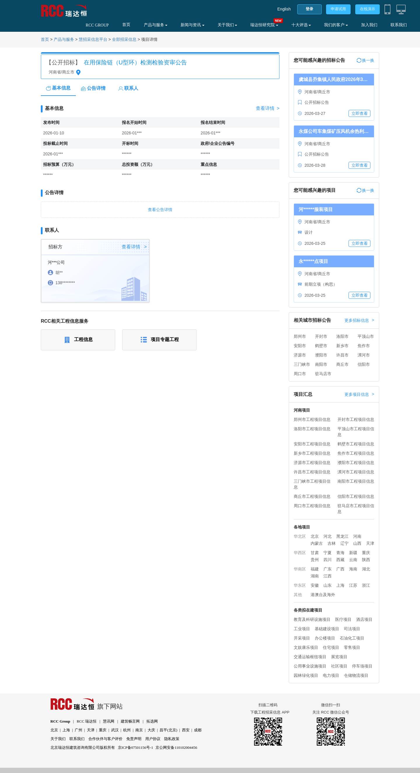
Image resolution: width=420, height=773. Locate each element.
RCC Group (60, 721)
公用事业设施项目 (310, 666)
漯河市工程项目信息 (355, 472)
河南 (357, 536)
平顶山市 (366, 336)
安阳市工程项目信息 (312, 444)
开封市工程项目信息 (355, 419)
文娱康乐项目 (306, 647)
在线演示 (367, 9)
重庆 (366, 552)
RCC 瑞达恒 (87, 721)
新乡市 (342, 345)
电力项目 (331, 675)
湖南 (315, 576)
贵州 (315, 559)
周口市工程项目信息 (312, 505)
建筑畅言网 (130, 721)
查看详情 (267, 108)
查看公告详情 (160, 209)
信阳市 (364, 364)
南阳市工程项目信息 (355, 481)
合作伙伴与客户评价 (105, 739)
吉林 (332, 543)
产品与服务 (156, 25)
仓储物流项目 (356, 675)
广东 (327, 569)
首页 (126, 24)
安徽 (315, 585)
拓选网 (152, 721)
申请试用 (338, 9)
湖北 (366, 569)
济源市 (300, 355)
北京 (315, 536)
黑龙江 (342, 536)
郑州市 (300, 336)
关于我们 (227, 25)
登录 (309, 9)
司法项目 (352, 628)
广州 (78, 730)
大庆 (151, 730)
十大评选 (301, 25)
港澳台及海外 (323, 594)
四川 (327, 559)
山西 (357, 543)
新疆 (353, 552)
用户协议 (152, 739)
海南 (353, 569)
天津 (370, 543)
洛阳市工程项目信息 (312, 428)
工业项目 (302, 628)
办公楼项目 (325, 638)
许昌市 (342, 355)
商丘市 (342, 364)
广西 (340, 569)
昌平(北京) (168, 730)
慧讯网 (108, 721)
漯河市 (364, 355)
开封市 (321, 336)
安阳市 (300, 345)
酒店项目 (364, 619)
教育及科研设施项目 (312, 619)
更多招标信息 (359, 320)
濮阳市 (321, 355)
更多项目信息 (359, 394)
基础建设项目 (327, 628)
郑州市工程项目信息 (312, 419)
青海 (340, 552)
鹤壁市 (321, 345)
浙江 (366, 585)
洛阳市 (342, 336)
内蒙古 (317, 543)
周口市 (300, 373)
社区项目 (339, 666)
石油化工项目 (352, 638)
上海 (340, 585)
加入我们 (369, 25)
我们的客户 (336, 25)
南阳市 (321, 364)
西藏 (340, 559)
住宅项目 (331, 647)
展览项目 (339, 656)
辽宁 (344, 543)
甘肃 (315, 552)
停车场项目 (362, 666)
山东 (327, 585)
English (284, 9)
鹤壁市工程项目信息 (355, 444)
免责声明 (133, 739)
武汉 (115, 730)
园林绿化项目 (306, 675)
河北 (327, 536)
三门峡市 (302, 364)
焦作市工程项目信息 (355, 453)
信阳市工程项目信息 (355, 496)
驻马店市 (323, 373)
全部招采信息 (124, 39)
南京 (139, 730)
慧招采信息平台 (93, 39)
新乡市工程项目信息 (312, 453)
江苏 (353, 585)
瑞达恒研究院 (264, 25)
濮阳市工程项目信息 (355, 462)
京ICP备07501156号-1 (135, 747)
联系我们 (399, 25)
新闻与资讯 (192, 25)
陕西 (366, 559)
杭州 (127, 730)
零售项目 (352, 647)
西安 (186, 730)
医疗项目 (343, 619)
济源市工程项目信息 (312, 462)
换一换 (365, 60)
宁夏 (327, 552)
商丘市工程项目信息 (312, 496)
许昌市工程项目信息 (312, 472)
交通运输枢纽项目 (310, 656)
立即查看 (359, 113)
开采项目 (302, 638)
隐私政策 (171, 739)
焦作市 (364, 345)
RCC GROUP (97, 25)
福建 (315, 569)
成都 (198, 730)
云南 (353, 559)
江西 (327, 576)
